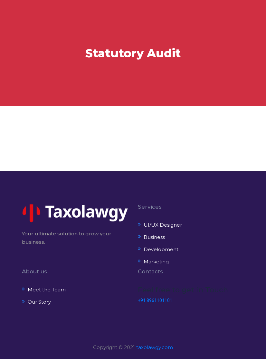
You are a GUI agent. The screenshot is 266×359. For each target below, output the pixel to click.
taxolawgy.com (154, 347)
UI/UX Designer (163, 225)
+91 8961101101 (155, 300)
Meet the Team (47, 290)
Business (154, 237)
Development (161, 249)
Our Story (39, 302)
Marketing (156, 262)
